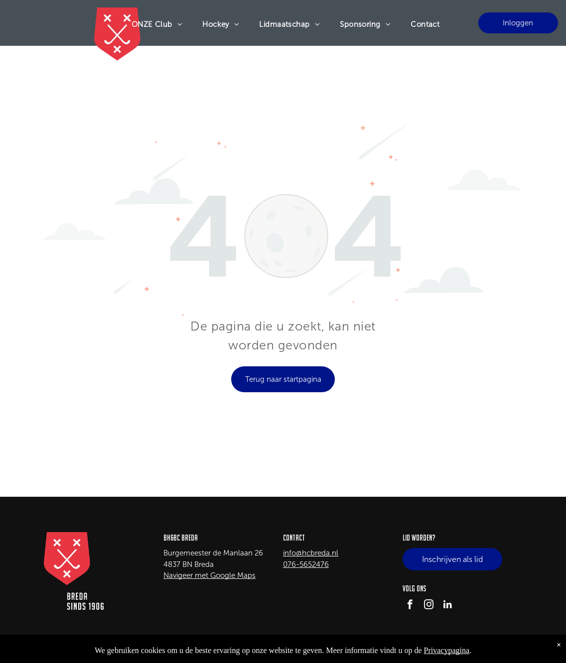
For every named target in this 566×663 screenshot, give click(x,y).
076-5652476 (306, 564)
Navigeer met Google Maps (209, 575)
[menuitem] (157, 24)
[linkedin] (447, 605)
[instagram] (429, 605)
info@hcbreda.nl (310, 553)
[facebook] (410, 605)
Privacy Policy (505, 648)
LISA (124, 648)
